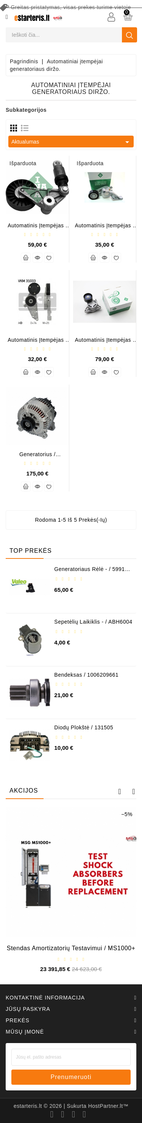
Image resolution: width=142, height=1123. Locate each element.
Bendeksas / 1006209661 (86, 675)
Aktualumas (71, 142)
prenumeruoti (70, 1077)
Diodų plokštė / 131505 (83, 727)
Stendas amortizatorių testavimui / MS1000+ (71, 948)
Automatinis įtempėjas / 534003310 (37, 228)
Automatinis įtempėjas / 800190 (37, 343)
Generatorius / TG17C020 (37, 457)
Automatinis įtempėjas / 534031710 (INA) (104, 343)
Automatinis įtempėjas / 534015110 (104, 228)
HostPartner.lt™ (108, 1106)
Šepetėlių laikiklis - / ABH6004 (93, 622)
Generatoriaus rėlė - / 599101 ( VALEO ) (92, 572)
